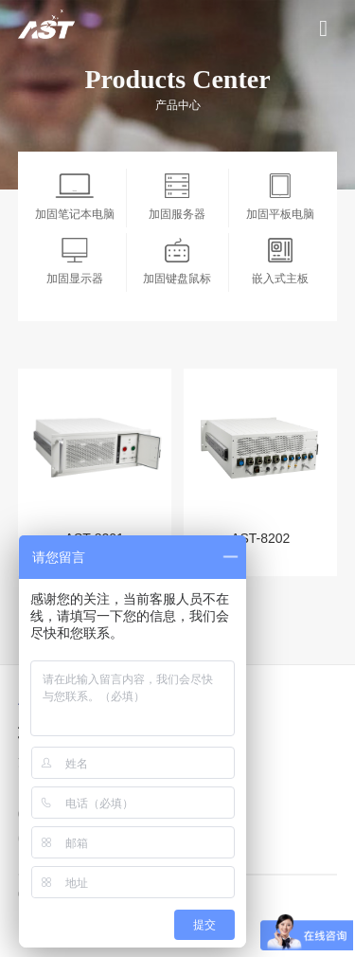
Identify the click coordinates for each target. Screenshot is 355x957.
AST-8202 (260, 538)
